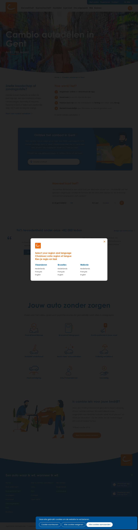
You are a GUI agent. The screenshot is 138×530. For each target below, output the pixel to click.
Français (38, 271)
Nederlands (40, 268)
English (38, 274)
